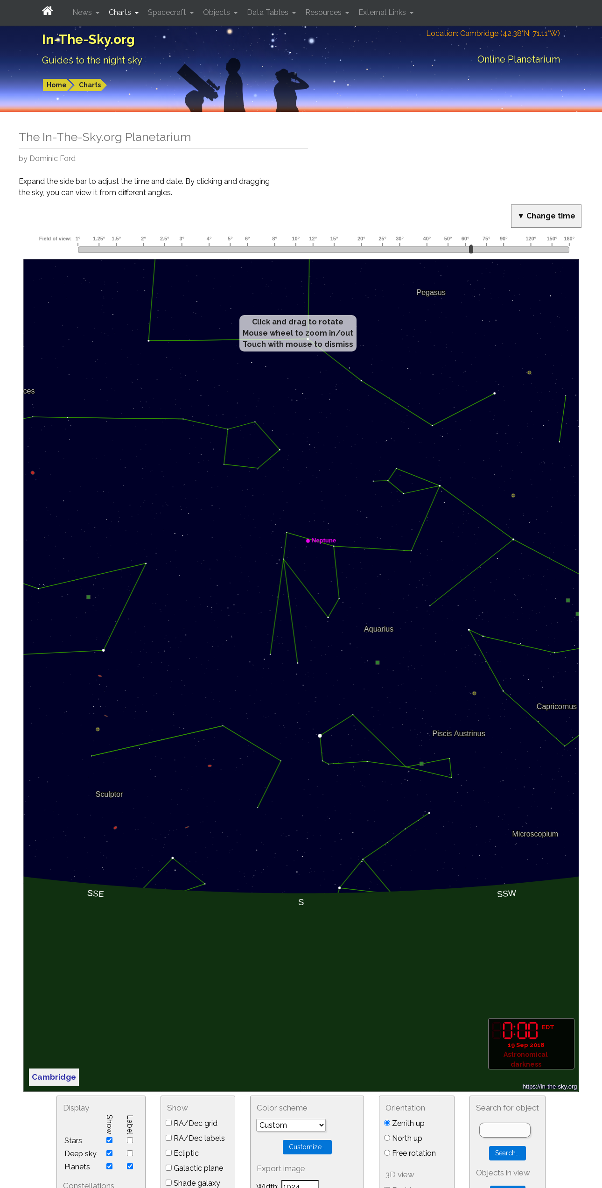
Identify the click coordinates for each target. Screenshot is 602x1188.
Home (57, 85)
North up (403, 1138)
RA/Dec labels (195, 1138)
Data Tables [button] (268, 12)
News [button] (83, 12)
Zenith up (404, 1123)
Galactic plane (194, 1168)
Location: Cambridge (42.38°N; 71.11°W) (493, 33)
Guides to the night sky (92, 60)
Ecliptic (182, 1153)
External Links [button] (383, 12)
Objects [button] (217, 12)
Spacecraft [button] (168, 12)
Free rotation (410, 1153)
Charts (90, 85)
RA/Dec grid (191, 1123)
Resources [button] (324, 12)
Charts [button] (121, 12)
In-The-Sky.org (88, 39)
